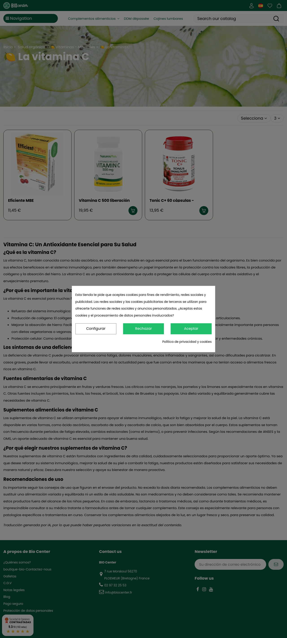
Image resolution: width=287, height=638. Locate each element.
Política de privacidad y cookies (187, 341)
